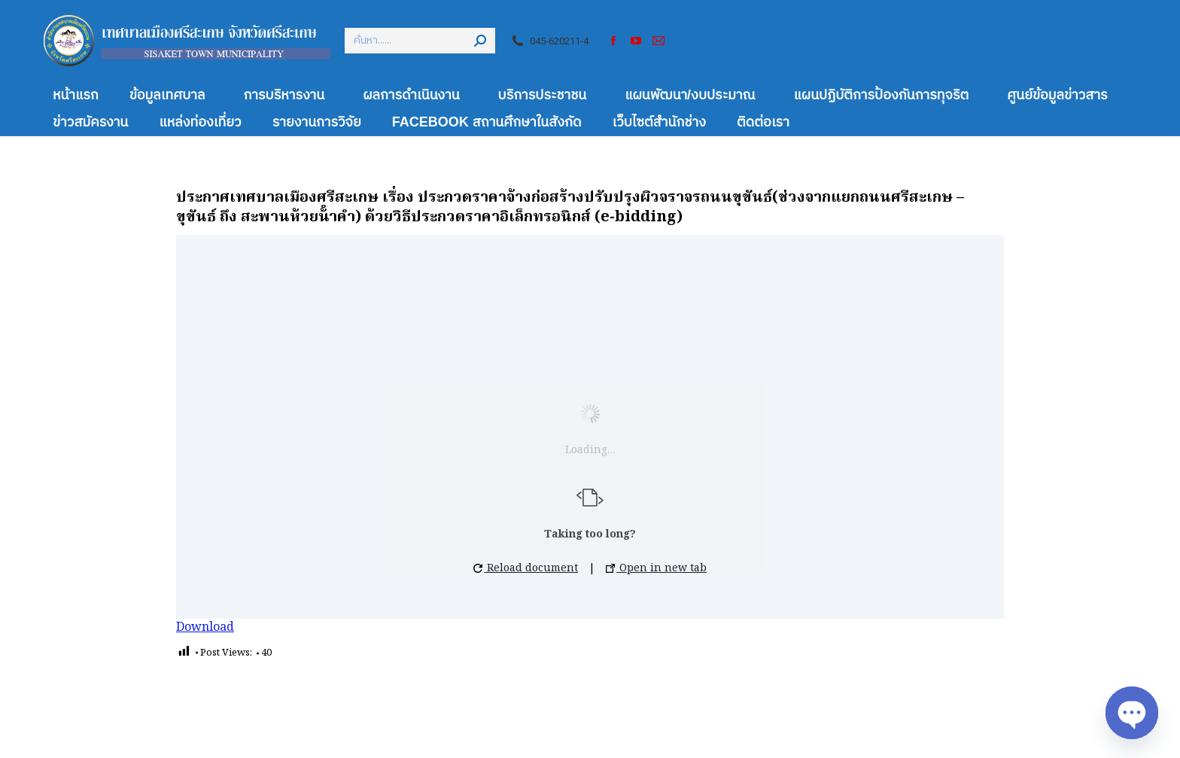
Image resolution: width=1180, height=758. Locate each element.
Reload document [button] (525, 568)
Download (205, 628)
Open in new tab (656, 568)
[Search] (420, 40)
